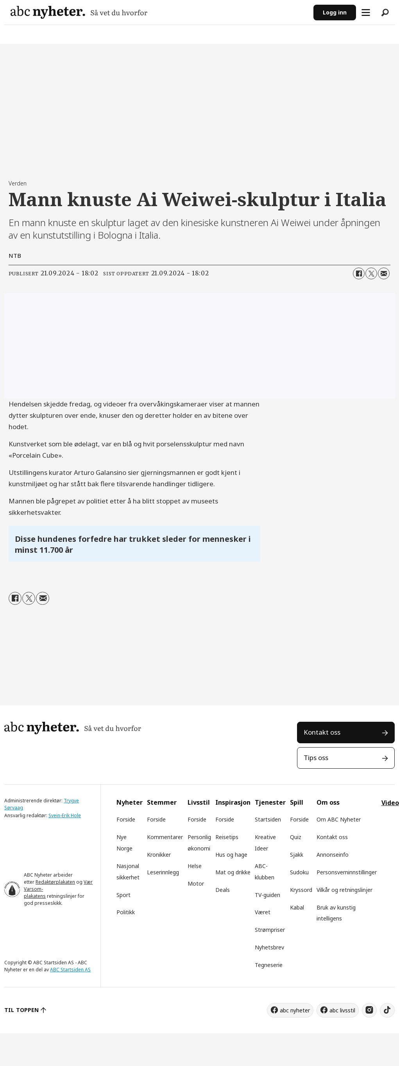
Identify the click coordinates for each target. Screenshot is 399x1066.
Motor (196, 883)
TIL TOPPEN (21, 1010)
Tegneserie (269, 965)
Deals (222, 889)
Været (262, 912)
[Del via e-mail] (384, 273)
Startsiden (268, 819)
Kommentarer (165, 837)
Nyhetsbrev (269, 947)
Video (390, 802)
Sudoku (299, 872)
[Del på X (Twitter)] (371, 273)
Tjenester (270, 802)
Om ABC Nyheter (339, 819)
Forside (125, 819)
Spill (296, 802)
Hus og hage (231, 854)
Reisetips (226, 837)
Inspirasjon (232, 802)
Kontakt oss (322, 732)
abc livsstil (342, 1010)
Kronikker (159, 854)
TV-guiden (267, 895)
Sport (123, 895)
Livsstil (199, 802)
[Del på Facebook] (359, 273)
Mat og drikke (232, 872)
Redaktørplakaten (55, 882)
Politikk (125, 912)
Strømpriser (270, 929)
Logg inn (335, 12)
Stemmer (162, 802)
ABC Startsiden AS (70, 969)
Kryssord (301, 889)
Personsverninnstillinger (347, 872)
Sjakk (296, 854)
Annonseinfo (333, 854)
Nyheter (129, 802)
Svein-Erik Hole (64, 815)
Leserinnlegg (163, 872)
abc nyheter (295, 1010)
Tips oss (316, 757)
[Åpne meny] (366, 12)
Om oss (328, 802)
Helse (195, 866)
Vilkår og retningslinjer (344, 889)
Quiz (295, 837)
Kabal (297, 907)
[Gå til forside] (79, 12)
